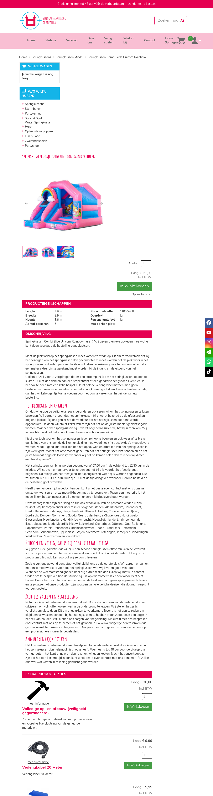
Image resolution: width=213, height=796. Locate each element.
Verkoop (72, 40)
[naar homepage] (46, 20)
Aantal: (171, 75)
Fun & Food (32, 136)
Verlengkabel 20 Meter (119, 598)
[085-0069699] (91, 20)
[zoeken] (183, 20)
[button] (70, 113)
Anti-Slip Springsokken (120, 677)
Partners (73, 742)
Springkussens (41, 57)
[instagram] (182, 786)
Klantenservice (167, 738)
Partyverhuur (33, 114)
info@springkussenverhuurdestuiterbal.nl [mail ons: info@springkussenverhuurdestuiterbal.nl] (47, 745)
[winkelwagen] (181, 40)
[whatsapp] (120, 20)
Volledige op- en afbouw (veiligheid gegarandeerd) (122, 561)
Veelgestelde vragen (171, 746)
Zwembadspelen (36, 141)
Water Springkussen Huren (38, 125)
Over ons (73, 738)
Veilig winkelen (122, 742)
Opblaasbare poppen (39, 131)
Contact (149, 40)
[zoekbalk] (166, 20)
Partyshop (31, 146)
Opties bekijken (180, 106)
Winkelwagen (40, 66)
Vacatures (74, 746)
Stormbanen (33, 109)
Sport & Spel (33, 118)
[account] (195, 40)
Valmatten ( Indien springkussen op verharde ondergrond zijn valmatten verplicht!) (128, 642)
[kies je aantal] (185, 572)
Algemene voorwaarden (128, 746)
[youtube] (175, 786)
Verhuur (51, 40)
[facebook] (167, 786)
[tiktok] (190, 786)
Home (31, 40)
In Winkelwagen (173, 98)
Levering (118, 738)
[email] (209, 352)
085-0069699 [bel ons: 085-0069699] (34, 738)
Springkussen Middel (69, 57)
